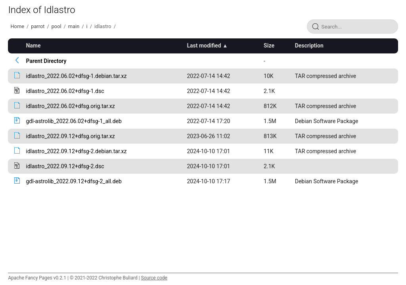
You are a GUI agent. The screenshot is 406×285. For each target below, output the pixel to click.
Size (269, 45)
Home (17, 26)
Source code (154, 278)
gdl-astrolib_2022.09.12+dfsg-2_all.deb (74, 181)
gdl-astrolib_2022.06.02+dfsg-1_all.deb (74, 121)
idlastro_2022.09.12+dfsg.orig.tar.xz (70, 136)
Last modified (204, 45)
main (73, 26)
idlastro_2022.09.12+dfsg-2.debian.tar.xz (76, 151)
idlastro (102, 26)
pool (56, 26)
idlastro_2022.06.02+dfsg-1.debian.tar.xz (76, 76)
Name (33, 45)
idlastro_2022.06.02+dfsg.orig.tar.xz (70, 106)
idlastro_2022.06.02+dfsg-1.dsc (65, 91)
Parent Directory (46, 61)
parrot (37, 26)
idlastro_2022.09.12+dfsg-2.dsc (65, 166)
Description (309, 45)
